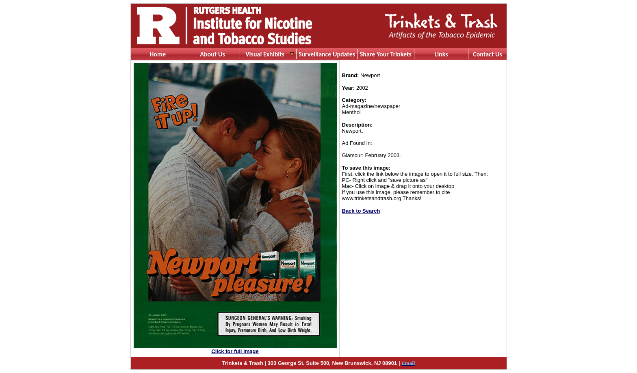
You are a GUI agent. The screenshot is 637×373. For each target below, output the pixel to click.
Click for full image (234, 351)
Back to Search (361, 211)
